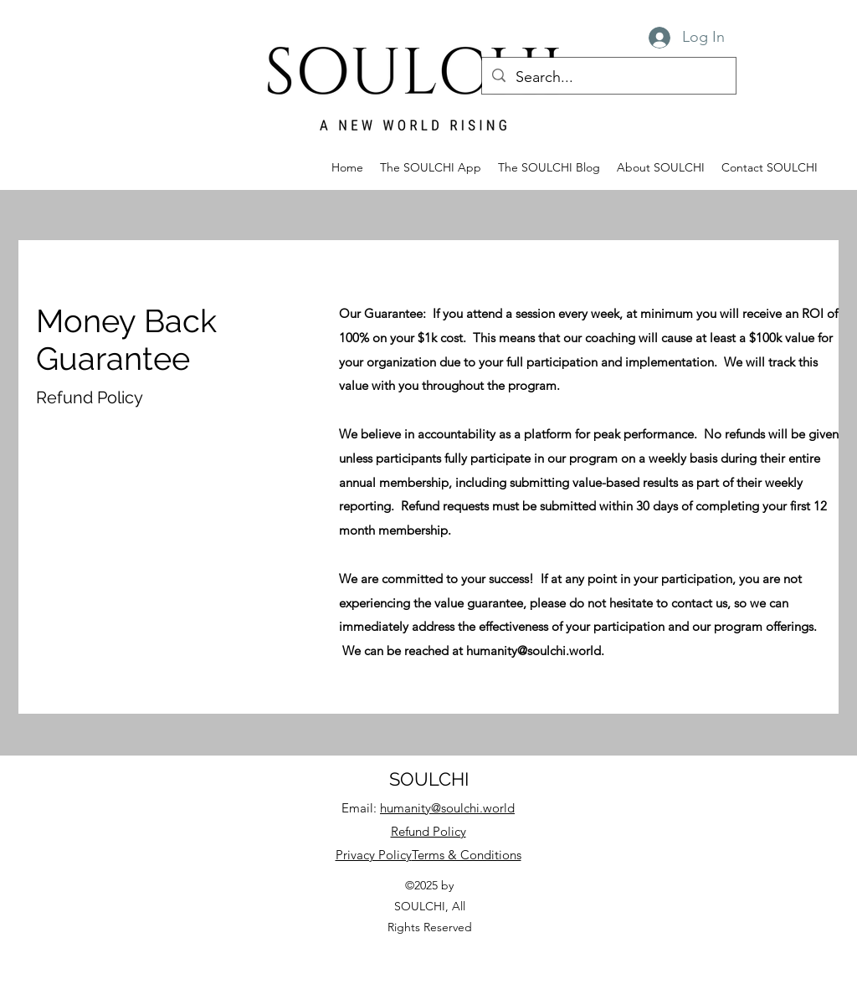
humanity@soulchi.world (533, 650)
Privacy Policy (374, 855)
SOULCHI (429, 779)
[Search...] (608, 78)
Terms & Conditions (466, 855)
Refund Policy (428, 831)
